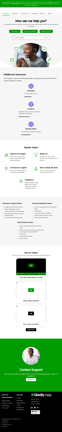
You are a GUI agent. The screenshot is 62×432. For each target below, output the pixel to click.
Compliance (4, 426)
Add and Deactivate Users (26, 236)
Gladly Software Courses (20, 404)
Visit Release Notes (25, 134)
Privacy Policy (5, 422)
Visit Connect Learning (24, 116)
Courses (18, 398)
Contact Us (31, 379)
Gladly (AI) (42, 13)
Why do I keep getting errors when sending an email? (46, 208)
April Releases (38, 211)
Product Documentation (30, 31)
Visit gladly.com (35, 401)
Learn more (34, 5)
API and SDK (5, 408)
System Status (35, 399)
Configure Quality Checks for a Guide (14, 207)
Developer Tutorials (46, 31)
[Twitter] (35, 408)
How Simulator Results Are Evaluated (13, 217)
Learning (19, 395)
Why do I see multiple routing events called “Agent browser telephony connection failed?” (32, 231)
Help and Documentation (7, 396)
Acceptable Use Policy (6, 424)
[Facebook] (37, 408)
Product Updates (35, 404)
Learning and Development (20, 408)
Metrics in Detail (23, 238)
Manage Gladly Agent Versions (12, 209)
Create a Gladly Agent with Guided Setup (15, 211)
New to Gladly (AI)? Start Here (42, 217)
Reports (49, 13)
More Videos (31, 329)
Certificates (19, 400)
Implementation (15, 31)
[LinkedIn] (32, 408)
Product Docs (23, 234)
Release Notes (35, 13)
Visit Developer (28, 96)
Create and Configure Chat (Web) (42, 213)
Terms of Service (5, 420)
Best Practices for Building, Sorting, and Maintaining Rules (14, 214)
